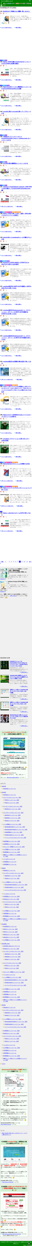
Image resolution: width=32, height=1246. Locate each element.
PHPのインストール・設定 (12, 800)
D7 (8, 212)
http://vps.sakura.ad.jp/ (13, 777)
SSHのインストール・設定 (10, 929)
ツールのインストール (9, 859)
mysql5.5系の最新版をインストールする (15, 163)
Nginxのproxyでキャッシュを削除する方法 (16, 463)
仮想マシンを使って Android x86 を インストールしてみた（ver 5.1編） (19, 704)
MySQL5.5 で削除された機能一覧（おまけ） (16, 11)
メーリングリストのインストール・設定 (15, 837)
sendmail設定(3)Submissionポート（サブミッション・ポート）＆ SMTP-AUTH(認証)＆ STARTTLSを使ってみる (16, 311)
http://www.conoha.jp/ (7, 1182)
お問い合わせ (13, 595)
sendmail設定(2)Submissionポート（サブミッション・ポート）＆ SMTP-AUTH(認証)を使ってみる (16, 337)
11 (27, 561)
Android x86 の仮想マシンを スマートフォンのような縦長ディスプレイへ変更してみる (19, 677)
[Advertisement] (16, 45)
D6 (6, 212)
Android (4, 786)
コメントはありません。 (6, 27)
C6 (3, 60)
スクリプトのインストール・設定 (12, 797)
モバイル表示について (7, 1)
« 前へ (2, 561)
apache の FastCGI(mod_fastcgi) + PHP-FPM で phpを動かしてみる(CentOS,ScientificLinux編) (16, 188)
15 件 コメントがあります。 (7, 506)
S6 (6, 60)
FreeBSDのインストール (10, 926)
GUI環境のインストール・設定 (11, 844)
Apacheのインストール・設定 (11, 937)
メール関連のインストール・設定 (12, 824)
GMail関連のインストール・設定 (13, 832)
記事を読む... (24, 672)
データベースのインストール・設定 (12, 806)
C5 (1, 60)
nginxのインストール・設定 (12, 820)
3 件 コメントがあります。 (7, 206)
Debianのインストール (9, 870)
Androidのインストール (9, 788)
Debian (4, 868)
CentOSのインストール (9, 794)
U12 (16, 212)
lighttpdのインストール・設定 (12, 818)
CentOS (4, 792)
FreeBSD (4, 924)
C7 (6, 85)
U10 (13, 212)
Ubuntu (4, 1005)
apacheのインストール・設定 (13, 815)
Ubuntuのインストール (9, 1007)
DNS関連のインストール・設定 (11, 841)
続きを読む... (19, 27)
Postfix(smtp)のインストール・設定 (14, 835)
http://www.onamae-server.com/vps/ (11, 1234)
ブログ (3, 1063)
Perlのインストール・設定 (12, 802)
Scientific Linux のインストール (11, 946)
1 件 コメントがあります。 (7, 480)
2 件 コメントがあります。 (7, 379)
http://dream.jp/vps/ (6, 1124)
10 (24, 561)
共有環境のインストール (9, 861)
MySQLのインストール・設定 (13, 809)
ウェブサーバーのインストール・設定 (13, 812)
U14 (19, 212)
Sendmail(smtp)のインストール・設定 (15, 826)
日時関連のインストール (9, 864)
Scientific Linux (6, 943)
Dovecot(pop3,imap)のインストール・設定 (16, 829)
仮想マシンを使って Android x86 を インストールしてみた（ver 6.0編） (19, 691)
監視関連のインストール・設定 (11, 852)
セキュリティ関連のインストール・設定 (14, 846)
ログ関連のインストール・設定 (11, 849)
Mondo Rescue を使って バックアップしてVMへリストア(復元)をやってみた (19, 716)
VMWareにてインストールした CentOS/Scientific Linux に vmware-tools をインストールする (16, 138)
